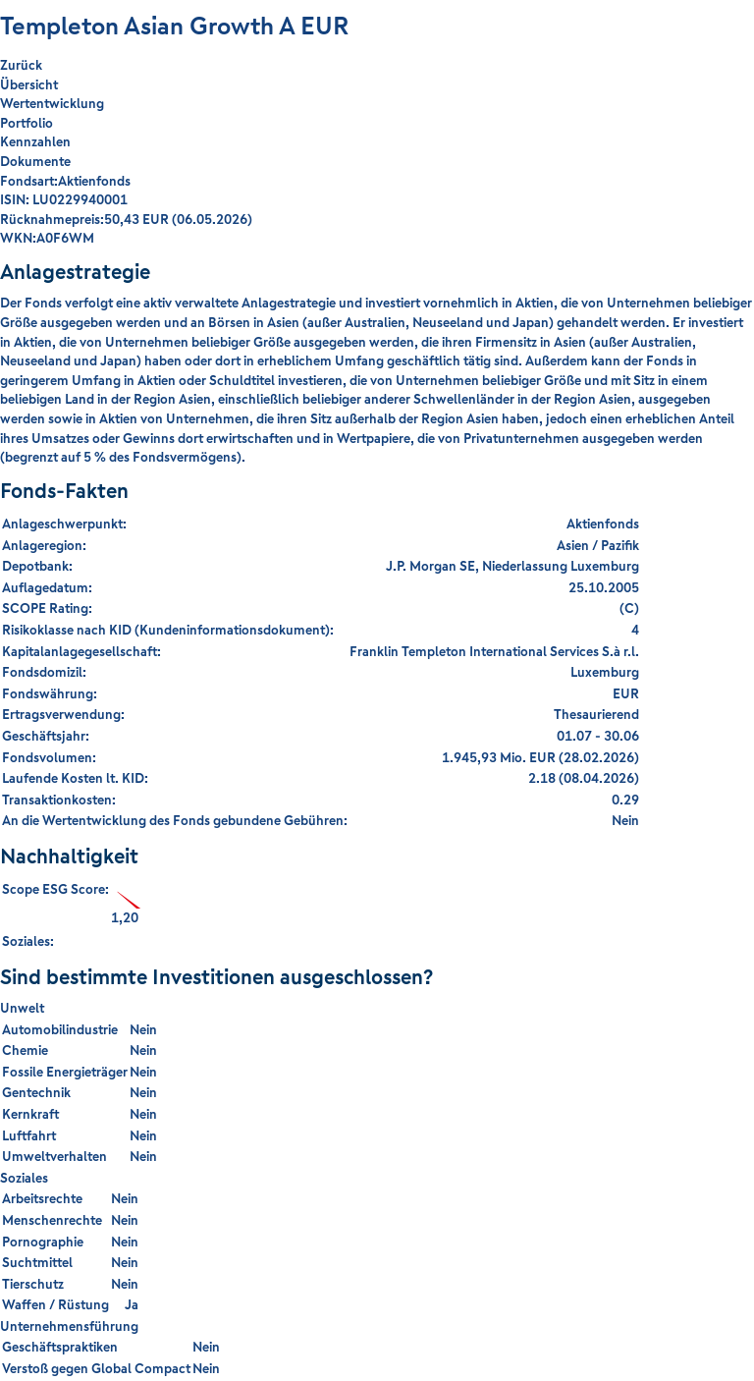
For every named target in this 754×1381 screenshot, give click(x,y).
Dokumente (35, 161)
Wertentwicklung (52, 103)
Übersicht (29, 84)
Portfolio (26, 123)
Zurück (21, 65)
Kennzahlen (35, 141)
